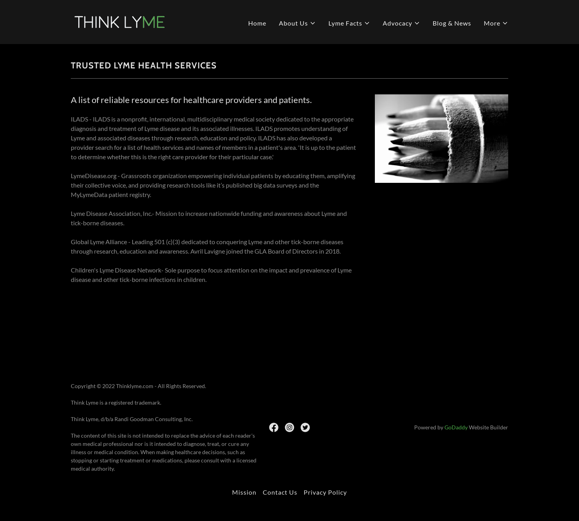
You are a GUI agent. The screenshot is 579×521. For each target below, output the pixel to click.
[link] (122, 21)
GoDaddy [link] (456, 427)
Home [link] (257, 23)
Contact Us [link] (280, 492)
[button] (297, 23)
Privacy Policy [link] (325, 492)
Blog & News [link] (452, 23)
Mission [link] (244, 492)
